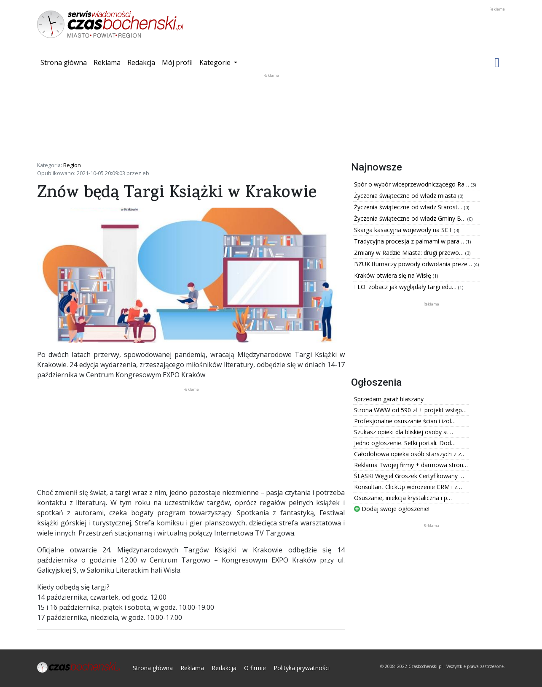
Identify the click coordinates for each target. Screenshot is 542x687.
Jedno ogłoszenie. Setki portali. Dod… (405, 443)
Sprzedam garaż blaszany (389, 399)
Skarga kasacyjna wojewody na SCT (404, 230)
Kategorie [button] (215, 62)
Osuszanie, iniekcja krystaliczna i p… (403, 498)
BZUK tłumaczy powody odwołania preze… (414, 264)
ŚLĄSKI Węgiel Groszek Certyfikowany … (409, 476)
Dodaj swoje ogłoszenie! (391, 509)
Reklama (107, 62)
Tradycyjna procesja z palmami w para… (410, 241)
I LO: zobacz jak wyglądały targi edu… (406, 287)
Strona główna (65, 62)
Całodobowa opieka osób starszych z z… (410, 454)
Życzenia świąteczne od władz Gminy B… (410, 218)
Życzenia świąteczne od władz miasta (406, 196)
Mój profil (177, 62)
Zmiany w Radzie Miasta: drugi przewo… (409, 253)
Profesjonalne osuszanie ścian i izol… (405, 421)
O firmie (255, 668)
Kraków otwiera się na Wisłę (393, 275)
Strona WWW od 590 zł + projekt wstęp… (410, 410)
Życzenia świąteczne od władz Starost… (409, 207)
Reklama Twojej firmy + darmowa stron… (411, 465)
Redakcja (141, 62)
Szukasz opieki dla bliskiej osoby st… (403, 432)
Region (72, 165)
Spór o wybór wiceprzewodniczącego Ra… (412, 184)
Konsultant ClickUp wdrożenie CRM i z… (408, 487)
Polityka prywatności (302, 668)
